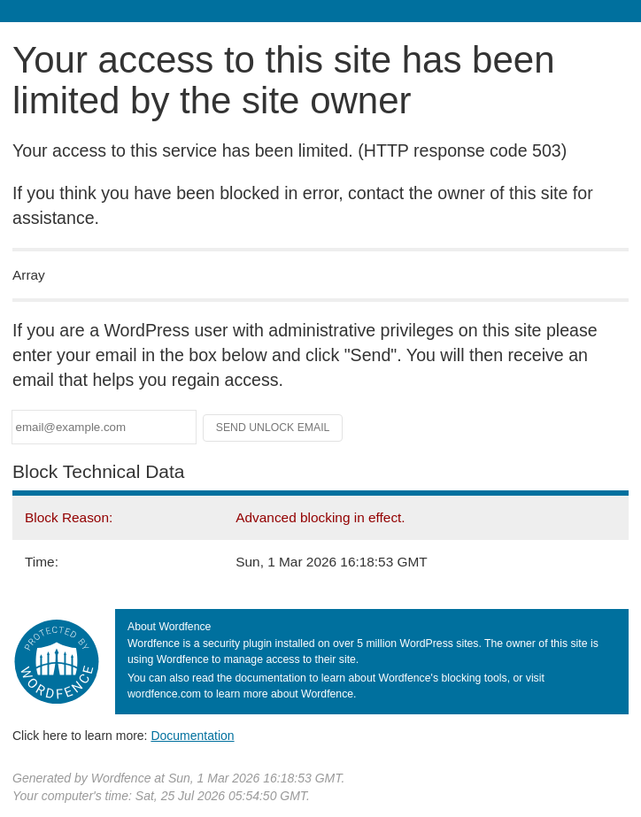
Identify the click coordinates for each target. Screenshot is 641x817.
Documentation (192, 735)
